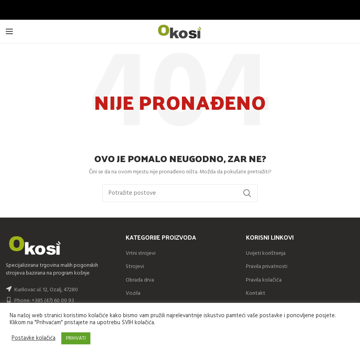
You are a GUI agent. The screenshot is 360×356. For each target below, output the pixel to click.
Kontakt (255, 293)
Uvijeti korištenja (266, 253)
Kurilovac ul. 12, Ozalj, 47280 (46, 289)
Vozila (133, 293)
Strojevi (135, 266)
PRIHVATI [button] (76, 338)
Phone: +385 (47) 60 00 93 (40, 300)
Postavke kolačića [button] (33, 338)
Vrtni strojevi (141, 253)
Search (247, 193)
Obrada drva (140, 280)
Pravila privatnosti (266, 266)
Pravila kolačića (264, 280)
